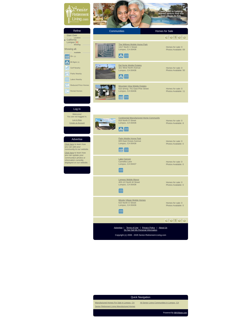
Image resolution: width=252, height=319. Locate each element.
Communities (116, 31)
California (71, 40)
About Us (163, 227)
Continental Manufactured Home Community (139, 118)
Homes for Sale (164, 31)
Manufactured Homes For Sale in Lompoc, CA (115, 303)
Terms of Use (132, 227)
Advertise (118, 227)
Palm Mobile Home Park (129, 138)
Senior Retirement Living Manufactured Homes (115, 306)
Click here (69, 144)
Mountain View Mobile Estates (132, 86)
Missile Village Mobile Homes (132, 200)
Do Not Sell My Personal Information (140, 230)
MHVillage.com (180, 313)
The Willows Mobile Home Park (133, 44)
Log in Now (77, 120)
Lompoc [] (72, 42)
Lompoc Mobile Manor (128, 179)
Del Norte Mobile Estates (130, 65)
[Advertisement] (140, 108)
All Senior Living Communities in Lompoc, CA (159, 303)
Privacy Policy (148, 227)
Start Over (72, 35)
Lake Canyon (124, 159)
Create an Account (77, 123)
